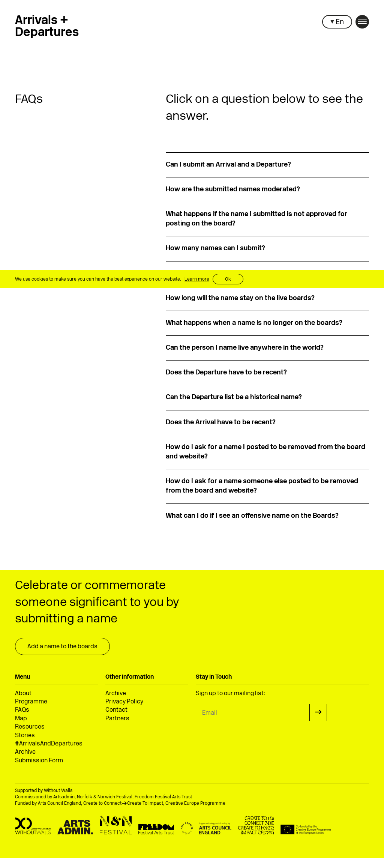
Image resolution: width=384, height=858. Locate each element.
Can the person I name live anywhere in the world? (245, 348)
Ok (228, 279)
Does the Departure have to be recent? (226, 372)
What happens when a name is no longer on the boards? (254, 323)
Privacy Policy (124, 702)
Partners (117, 719)
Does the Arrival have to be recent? (221, 422)
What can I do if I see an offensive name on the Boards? (252, 516)
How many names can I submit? (215, 248)
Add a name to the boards (62, 647)
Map (21, 719)
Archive (25, 752)
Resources (30, 727)
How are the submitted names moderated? (233, 189)
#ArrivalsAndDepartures (48, 744)
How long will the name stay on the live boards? (240, 298)
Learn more (196, 279)
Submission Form (39, 761)
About (23, 694)
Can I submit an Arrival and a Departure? (228, 164)
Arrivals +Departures (47, 27)
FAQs (22, 710)
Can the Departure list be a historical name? (234, 397)
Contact (116, 710)
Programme (31, 702)
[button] (337, 22)
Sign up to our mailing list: (230, 694)
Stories (25, 736)
